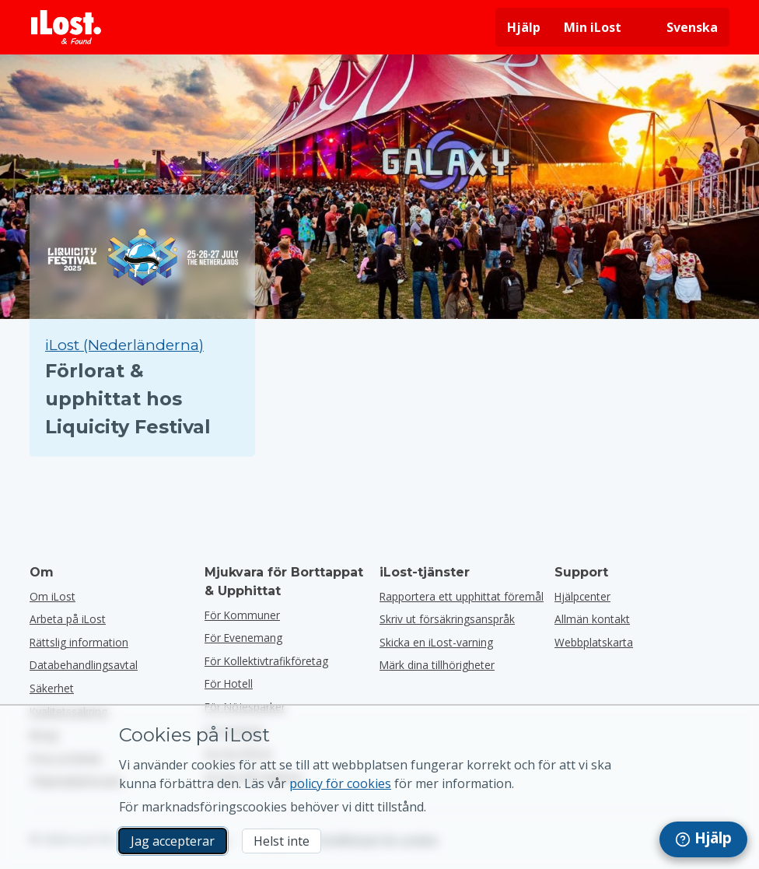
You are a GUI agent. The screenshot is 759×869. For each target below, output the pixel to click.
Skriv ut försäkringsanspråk (447, 618)
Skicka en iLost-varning (436, 642)
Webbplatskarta (593, 642)
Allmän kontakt (592, 618)
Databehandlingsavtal (84, 664)
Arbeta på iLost (68, 618)
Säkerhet (52, 688)
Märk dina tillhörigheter (437, 664)
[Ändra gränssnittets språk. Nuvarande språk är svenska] (681, 27)
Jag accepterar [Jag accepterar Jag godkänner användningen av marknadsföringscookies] (173, 841)
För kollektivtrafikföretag (266, 661)
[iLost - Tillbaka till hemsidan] (66, 27)
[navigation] (703, 839)
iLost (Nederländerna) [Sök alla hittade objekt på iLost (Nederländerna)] (124, 345)
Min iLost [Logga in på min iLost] (592, 27)
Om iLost (52, 596)
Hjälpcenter (582, 596)
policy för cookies (340, 783)
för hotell (229, 683)
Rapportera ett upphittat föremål (462, 596)
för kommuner (242, 615)
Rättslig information (79, 642)
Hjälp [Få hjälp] (523, 27)
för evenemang (243, 637)
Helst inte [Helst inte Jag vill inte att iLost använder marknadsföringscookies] (282, 841)
